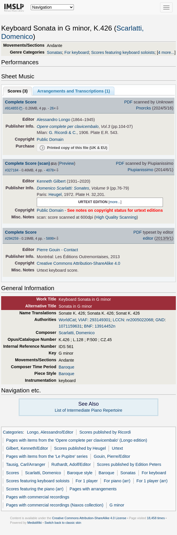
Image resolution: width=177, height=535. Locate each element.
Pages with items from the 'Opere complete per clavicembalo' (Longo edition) (76, 440)
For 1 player (87, 481)
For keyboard (76, 52)
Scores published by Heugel (80, 448)
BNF (88, 326)
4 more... (166, 52)
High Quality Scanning (115, 217)
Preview (66, 163)
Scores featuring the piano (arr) (35, 489)
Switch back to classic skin (63, 522)
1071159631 (70, 326)
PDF (128, 102)
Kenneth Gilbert (51, 181)
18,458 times (156, 518)
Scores (12, 472)
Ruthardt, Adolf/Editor (71, 464)
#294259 (11, 239)
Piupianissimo (140, 169)
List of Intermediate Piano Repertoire (88, 410)
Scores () (17, 91)
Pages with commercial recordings (37, 497)
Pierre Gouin (48, 249)
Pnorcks (143, 108)
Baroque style (80, 472)
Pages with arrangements (93, 489)
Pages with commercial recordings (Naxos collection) (54, 505)
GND (160, 319)
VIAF (82, 319)
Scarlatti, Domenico (77, 332)
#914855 (11, 108)
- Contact (69, 249)
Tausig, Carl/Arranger (25, 464)
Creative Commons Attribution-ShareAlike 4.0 (78, 263)
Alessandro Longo (53, 119)
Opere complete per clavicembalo (68, 126)
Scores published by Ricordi (105, 432)
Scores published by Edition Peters (129, 464)
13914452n (105, 326)
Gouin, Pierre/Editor (112, 456)
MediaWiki (34, 522)
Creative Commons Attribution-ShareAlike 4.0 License (89, 518)
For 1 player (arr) (152, 481)
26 (52, 108)
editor (148, 238)
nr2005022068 (139, 319)
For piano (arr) (117, 481)
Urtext (117, 448)
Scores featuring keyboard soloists (123, 52)
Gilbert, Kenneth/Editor (27, 448)
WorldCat (67, 319)
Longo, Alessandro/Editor (50, 432)
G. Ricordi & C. (62, 132)
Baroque (66, 367)
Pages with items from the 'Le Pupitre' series (47, 456)
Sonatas (54, 52)
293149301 (100, 319)
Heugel (55, 194)
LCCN (118, 319)
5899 (50, 239)
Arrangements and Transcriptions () (73, 91)
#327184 (11, 170)
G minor (116, 505)
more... (114, 202)
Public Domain (50, 139)
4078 (50, 170)
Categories (13, 432)
